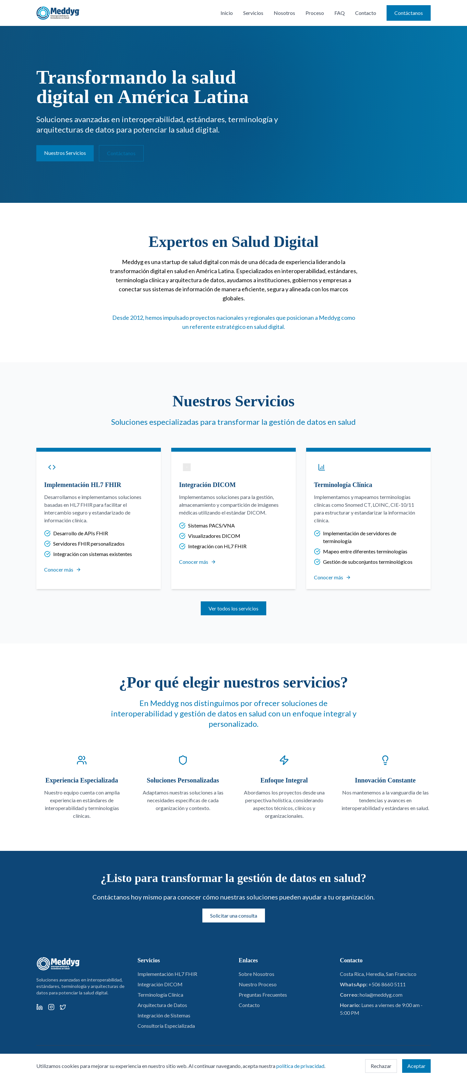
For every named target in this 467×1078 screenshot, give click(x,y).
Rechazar (381, 1066)
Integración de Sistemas (164, 1015)
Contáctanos (408, 13)
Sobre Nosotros (256, 974)
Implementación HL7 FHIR (167, 974)
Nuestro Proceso (258, 984)
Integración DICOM (160, 984)
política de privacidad (300, 1066)
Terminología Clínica (160, 994)
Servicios (253, 13)
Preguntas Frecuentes (263, 994)
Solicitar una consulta (233, 915)
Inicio (227, 13)
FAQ (339, 13)
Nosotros (284, 13)
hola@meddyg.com (381, 994)
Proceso (314, 13)
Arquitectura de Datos (162, 1005)
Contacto (365, 13)
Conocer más (62, 569)
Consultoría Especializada (166, 1026)
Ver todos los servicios (233, 608)
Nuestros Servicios (65, 153)
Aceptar (416, 1066)
